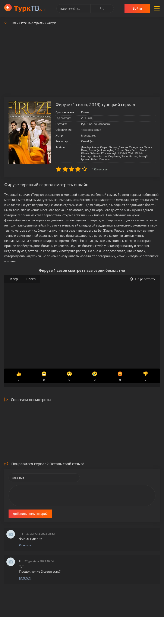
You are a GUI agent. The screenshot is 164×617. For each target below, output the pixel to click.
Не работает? (142, 279)
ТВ (30, 8)
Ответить (25, 545)
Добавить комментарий (30, 513)
